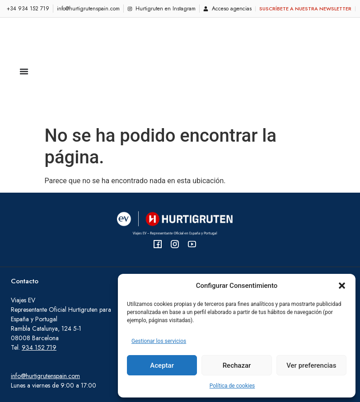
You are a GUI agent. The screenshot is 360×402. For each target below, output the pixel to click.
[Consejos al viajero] (187, 235)
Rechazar (237, 365)
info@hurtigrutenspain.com (45, 297)
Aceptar (162, 365)
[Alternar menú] (23, 32)
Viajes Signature (266, 253)
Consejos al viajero (156, 235)
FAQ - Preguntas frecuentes (167, 222)
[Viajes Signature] (347, 262)
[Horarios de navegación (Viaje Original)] (233, 253)
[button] (341, 285)
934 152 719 (39, 268)
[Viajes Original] (347, 231)
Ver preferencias (311, 365)
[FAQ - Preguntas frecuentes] (209, 222)
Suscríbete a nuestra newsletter (305, 8)
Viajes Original (264, 222)
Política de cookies (232, 386)
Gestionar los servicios (158, 341)
